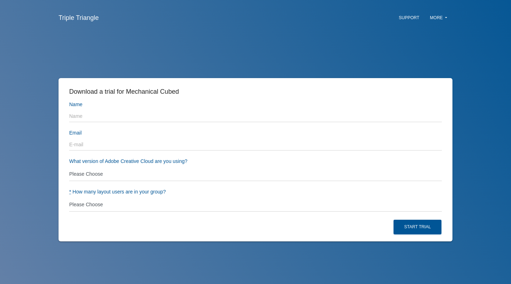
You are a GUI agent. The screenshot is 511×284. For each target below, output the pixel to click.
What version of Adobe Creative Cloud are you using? (128, 161)
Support (409, 17)
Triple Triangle (79, 18)
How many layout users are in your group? (117, 192)
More (438, 18)
